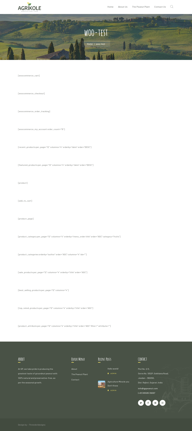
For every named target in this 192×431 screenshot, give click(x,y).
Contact (75, 379)
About (74, 369)
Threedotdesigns (37, 424)
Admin (114, 373)
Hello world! (113, 368)
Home (90, 44)
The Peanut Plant (79, 374)
